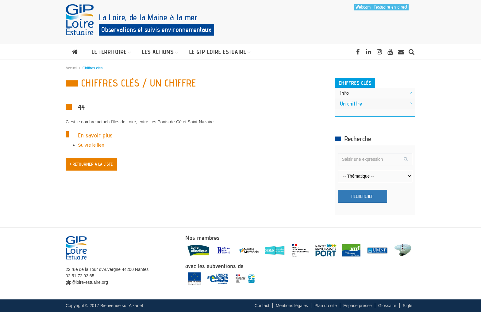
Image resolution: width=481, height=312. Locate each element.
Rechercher (362, 196)
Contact (262, 305)
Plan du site (325, 305)
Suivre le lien (91, 145)
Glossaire (387, 305)
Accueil (72, 68)
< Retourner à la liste (91, 164)
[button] (109, 51)
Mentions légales (292, 305)
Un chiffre (351, 103)
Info (344, 92)
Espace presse (357, 305)
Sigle (407, 305)
